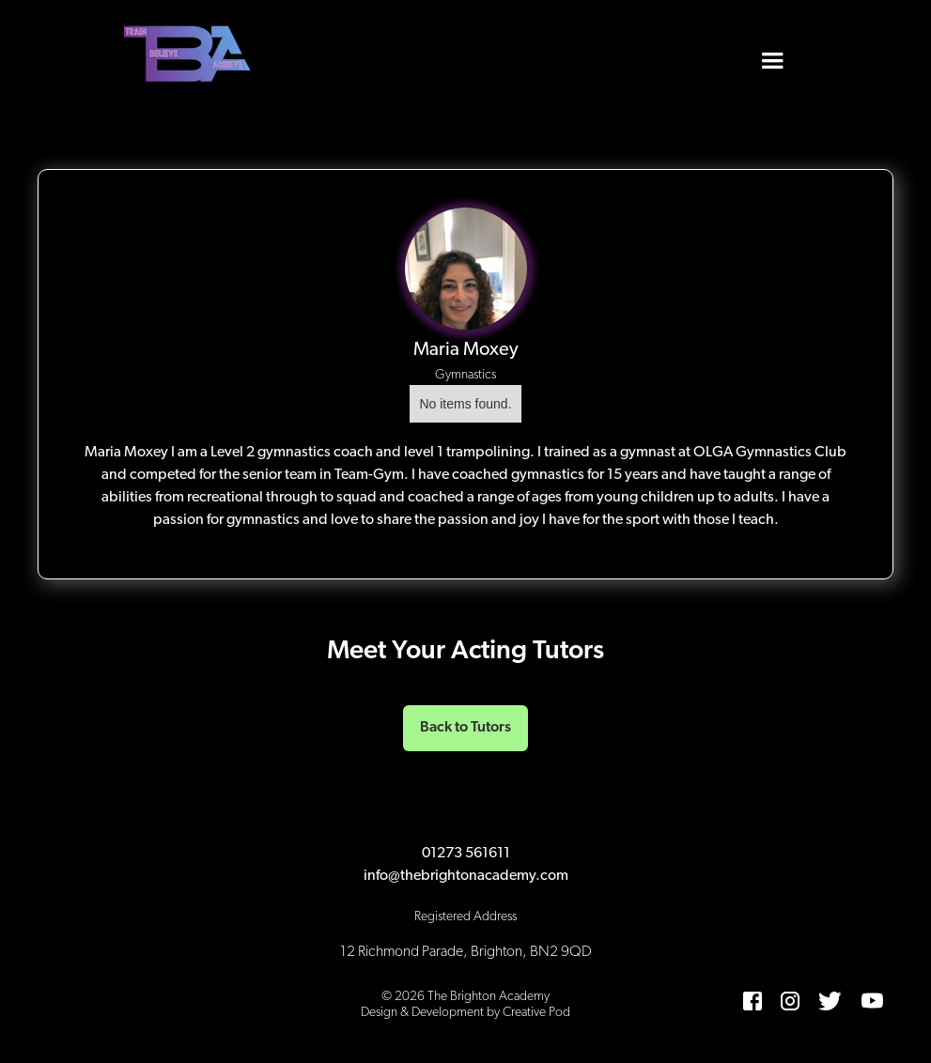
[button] (772, 56)
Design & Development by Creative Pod (465, 1013)
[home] (190, 56)
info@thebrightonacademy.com (466, 876)
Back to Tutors (465, 727)
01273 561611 (466, 853)
